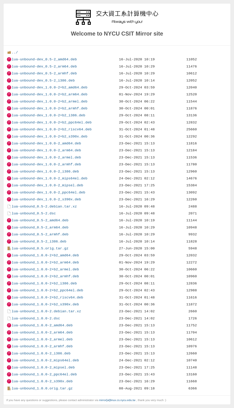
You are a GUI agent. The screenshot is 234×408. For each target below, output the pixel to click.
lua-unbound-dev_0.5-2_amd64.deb (44, 59)
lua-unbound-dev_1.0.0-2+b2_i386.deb (48, 115)
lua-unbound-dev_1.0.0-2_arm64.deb (46, 150)
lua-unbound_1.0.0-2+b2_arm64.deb (45, 262)
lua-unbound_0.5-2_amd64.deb (40, 220)
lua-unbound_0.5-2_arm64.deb (40, 227)
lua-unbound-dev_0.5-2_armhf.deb (44, 73)
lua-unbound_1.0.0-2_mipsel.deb (43, 367)
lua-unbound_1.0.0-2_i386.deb (41, 353)
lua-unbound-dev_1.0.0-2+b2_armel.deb (49, 101)
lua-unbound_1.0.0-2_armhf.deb (42, 346)
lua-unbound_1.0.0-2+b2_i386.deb (44, 283)
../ (15, 52)
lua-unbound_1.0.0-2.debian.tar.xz (46, 311)
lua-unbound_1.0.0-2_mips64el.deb (45, 360)
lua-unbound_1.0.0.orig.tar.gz (42, 388)
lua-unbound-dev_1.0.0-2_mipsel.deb (47, 185)
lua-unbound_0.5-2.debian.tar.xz (44, 206)
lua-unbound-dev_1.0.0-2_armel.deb (46, 157)
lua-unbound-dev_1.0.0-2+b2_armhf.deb (49, 108)
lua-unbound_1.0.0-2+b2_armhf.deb (45, 276)
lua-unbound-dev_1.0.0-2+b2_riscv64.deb (51, 129)
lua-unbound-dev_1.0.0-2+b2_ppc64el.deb (51, 122)
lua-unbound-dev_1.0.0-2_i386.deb (45, 171)
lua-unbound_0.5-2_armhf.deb (40, 234)
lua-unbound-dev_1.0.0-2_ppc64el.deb (48, 192)
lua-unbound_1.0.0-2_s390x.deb (42, 381)
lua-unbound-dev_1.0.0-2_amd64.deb (46, 143)
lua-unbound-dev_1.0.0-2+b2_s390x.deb (49, 136)
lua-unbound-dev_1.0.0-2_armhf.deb (46, 164)
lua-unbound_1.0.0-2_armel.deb (42, 339)
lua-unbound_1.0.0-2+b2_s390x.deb (45, 304)
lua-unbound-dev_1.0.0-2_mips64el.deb (49, 178)
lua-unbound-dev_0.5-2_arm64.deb (44, 66)
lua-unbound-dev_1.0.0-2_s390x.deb (46, 199)
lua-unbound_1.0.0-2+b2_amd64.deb (45, 255)
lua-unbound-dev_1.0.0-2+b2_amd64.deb (49, 87)
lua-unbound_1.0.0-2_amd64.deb (42, 325)
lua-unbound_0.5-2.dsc (34, 213)
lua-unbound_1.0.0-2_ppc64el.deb (44, 374)
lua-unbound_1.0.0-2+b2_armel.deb (45, 269)
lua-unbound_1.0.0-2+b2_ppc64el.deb (47, 290)
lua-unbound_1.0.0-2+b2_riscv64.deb (47, 297)
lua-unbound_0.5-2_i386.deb (39, 241)
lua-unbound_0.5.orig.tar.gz (40, 248)
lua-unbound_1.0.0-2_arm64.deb (42, 332)
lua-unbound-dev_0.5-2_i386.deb (43, 80)
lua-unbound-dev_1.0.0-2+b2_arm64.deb (49, 94)
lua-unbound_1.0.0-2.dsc (36, 318)
